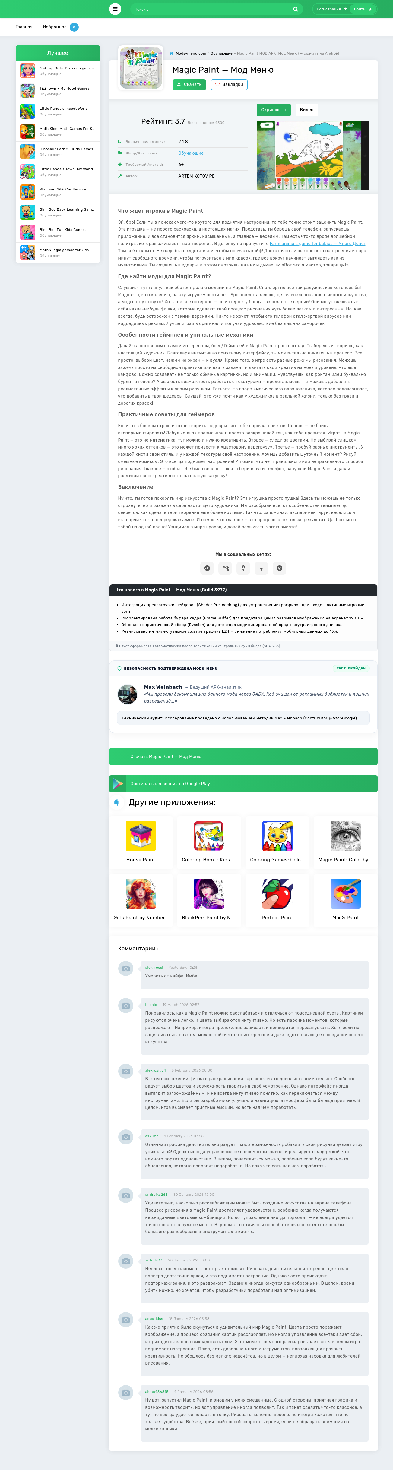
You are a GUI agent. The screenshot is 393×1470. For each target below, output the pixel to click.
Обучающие (191, 153)
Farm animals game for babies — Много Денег (317, 243)
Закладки (229, 84)
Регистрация (332, 9)
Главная (24, 27)
